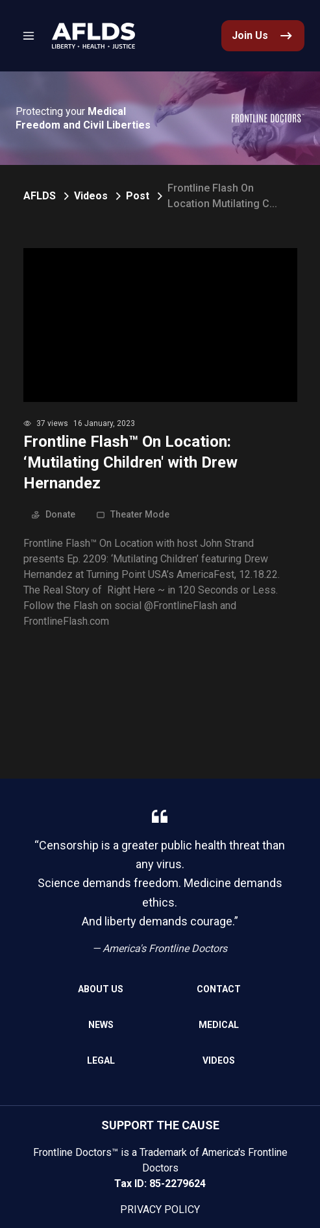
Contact (219, 989)
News (101, 1025)
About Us (100, 989)
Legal (101, 1060)
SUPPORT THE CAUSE (160, 1125)
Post (137, 196)
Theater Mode (132, 514)
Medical (219, 1025)
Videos (91, 196)
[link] (93, 35)
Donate (53, 514)
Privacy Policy (160, 1209)
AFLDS (39, 196)
